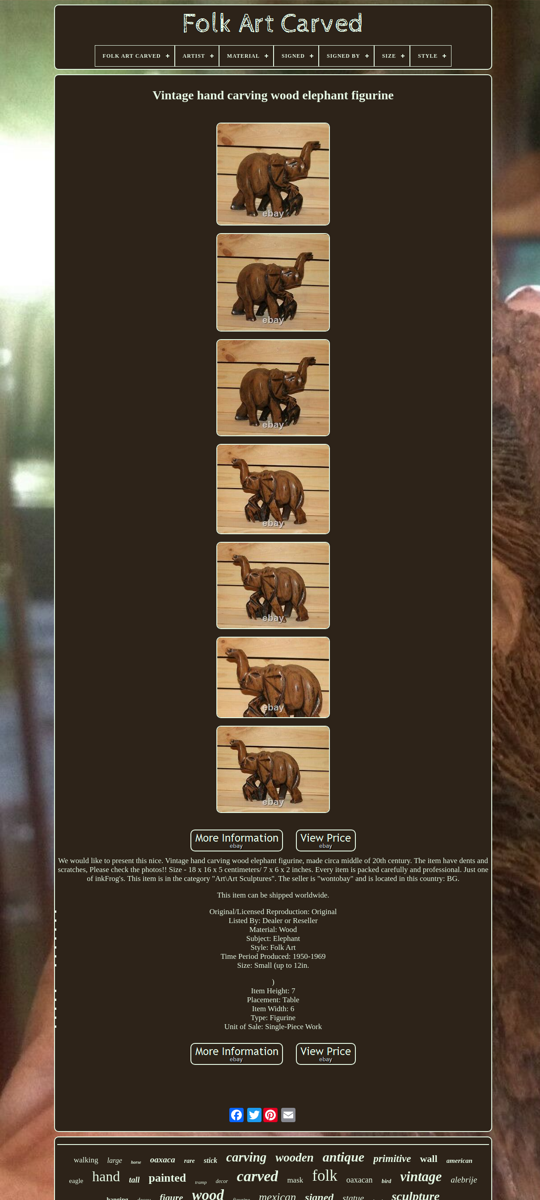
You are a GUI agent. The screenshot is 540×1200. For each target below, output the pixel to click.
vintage (421, 1176)
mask (295, 1180)
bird (387, 1181)
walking (86, 1160)
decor (222, 1181)
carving (246, 1157)
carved (257, 1176)
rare (189, 1160)
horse (136, 1162)
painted (167, 1177)
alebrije (464, 1179)
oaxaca (162, 1159)
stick (210, 1160)
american (459, 1160)
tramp (201, 1182)
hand (106, 1176)
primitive (392, 1158)
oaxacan (359, 1179)
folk (324, 1175)
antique (343, 1156)
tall (134, 1179)
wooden (294, 1157)
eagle (76, 1180)
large (114, 1160)
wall (428, 1158)
